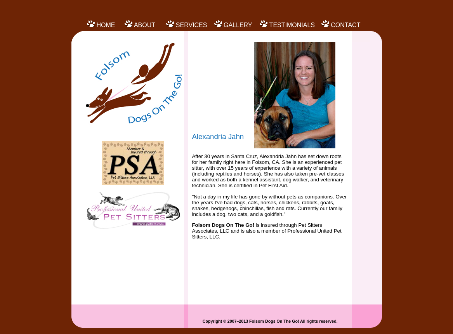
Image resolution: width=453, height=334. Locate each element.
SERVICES (191, 25)
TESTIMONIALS (292, 25)
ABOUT (144, 25)
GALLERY (238, 25)
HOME (105, 25)
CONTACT (345, 25)
